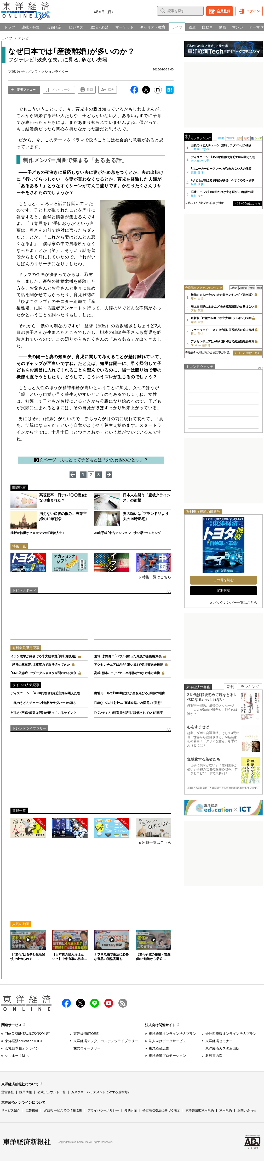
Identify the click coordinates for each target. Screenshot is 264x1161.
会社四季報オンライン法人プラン (230, 1034)
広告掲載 (32, 1110)
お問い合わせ (246, 1110)
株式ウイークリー (87, 1048)
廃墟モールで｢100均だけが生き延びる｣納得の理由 (129, 693)
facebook (66, 1003)
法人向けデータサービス (167, 1041)
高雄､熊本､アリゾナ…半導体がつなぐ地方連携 (127, 673)
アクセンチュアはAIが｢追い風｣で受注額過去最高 (128, 664)
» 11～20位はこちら (247, 352)
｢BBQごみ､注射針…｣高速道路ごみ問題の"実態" (128, 703)
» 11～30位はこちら (247, 203)
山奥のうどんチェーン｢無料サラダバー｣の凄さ (43, 703)
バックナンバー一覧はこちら (235, 602)
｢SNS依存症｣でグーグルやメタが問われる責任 (43, 673)
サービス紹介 (10, 1110)
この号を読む (223, 580)
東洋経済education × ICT (24, 1041)
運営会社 (7, 1092)
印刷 (90, 90)
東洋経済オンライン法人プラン (172, 1034)
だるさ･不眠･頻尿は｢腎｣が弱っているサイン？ (43, 713)
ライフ (6, 38)
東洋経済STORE (86, 1034)
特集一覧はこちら (156, 577)
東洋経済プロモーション (167, 1056)
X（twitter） (80, 1003)
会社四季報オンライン (22, 1048)
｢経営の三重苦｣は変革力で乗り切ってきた (40, 664)
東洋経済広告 (159, 1048)
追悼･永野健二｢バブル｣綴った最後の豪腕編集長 (128, 656)
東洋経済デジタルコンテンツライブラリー (105, 1041)
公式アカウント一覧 (51, 1092)
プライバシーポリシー (103, 1110)
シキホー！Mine (17, 1056)
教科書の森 (213, 1056)
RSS (122, 1003)
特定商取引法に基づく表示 (161, 1110)
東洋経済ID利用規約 (200, 1110)
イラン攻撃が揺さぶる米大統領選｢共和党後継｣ (43, 656)
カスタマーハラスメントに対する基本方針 (101, 1092)
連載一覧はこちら (156, 842)
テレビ (23, 38)
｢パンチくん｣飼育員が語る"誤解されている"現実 (128, 713)
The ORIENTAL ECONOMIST (27, 1033)
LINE (94, 1003)
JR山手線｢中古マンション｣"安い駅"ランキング (127, 533)
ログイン (253, 11)
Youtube (108, 1003)
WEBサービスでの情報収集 (63, 1110)
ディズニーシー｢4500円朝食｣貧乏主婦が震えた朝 (45, 693)
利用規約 (225, 1110)
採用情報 (25, 1092)
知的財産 (130, 1110)
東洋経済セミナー (219, 1041)
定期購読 (223, 590)
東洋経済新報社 (27, 1142)
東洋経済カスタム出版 (222, 1048)
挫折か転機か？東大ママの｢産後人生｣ (37, 533)
